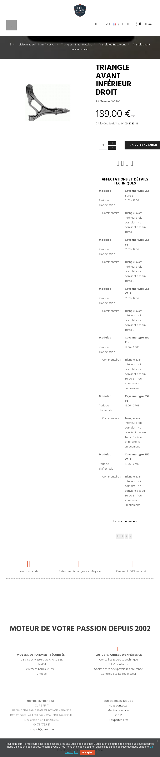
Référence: (103, 101)
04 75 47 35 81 (129, 123)
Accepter (87, 752)
